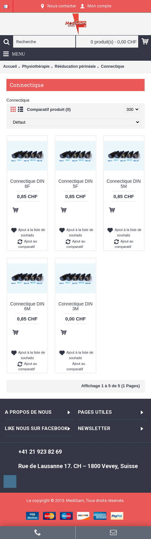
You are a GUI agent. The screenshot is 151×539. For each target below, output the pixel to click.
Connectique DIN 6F (27, 184)
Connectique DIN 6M (27, 306)
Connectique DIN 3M (75, 306)
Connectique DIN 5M (124, 184)
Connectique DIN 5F (75, 184)
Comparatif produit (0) (49, 109)
